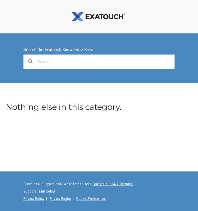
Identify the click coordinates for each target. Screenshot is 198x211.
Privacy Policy (33, 198)
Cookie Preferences (91, 198)
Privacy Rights (60, 198)
